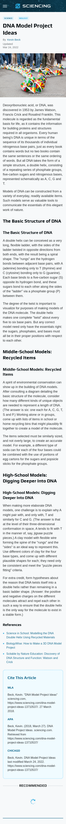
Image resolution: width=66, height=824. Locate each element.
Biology (23, 18)
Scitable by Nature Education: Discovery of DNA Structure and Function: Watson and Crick (33, 657)
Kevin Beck (13, 39)
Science (8, 18)
